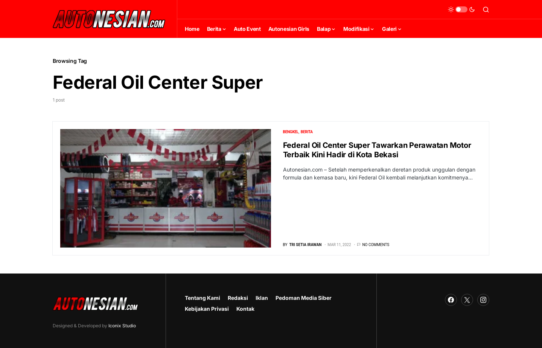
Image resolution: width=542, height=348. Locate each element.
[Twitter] (467, 299)
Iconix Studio (122, 325)
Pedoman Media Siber (304, 298)
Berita (307, 132)
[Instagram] (483, 299)
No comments (375, 245)
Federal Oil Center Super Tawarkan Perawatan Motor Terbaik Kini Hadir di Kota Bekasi (377, 150)
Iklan (262, 298)
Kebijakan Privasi (207, 308)
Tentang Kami (202, 298)
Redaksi (238, 298)
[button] (461, 9)
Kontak (245, 308)
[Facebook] (451, 299)
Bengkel (291, 132)
